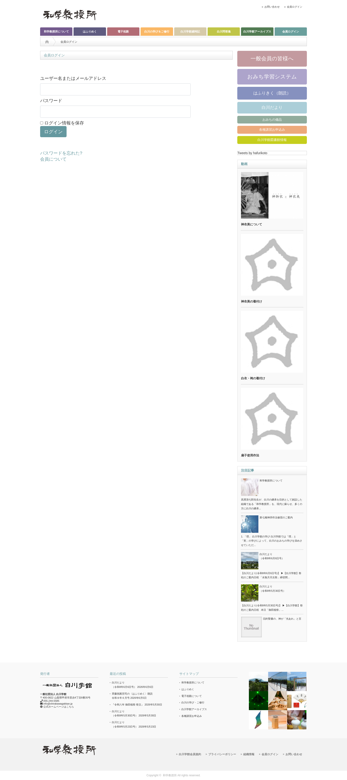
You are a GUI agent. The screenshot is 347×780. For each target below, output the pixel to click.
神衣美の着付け (251, 301)
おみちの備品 (272, 119)
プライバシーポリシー (222, 754)
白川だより (272, 107)
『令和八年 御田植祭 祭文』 (128, 704)
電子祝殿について (191, 696)
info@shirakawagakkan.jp (58, 703)
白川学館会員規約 (190, 754)
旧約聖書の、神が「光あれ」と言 (282, 618)
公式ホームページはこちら (58, 706)
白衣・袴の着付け (253, 378)
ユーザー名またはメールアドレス (73, 78)
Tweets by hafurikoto (252, 153)
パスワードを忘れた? (61, 153)
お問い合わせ (272, 6)
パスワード (51, 100)
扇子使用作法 (250, 455)
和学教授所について (56, 31)
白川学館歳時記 (190, 31)
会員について (53, 159)
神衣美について (251, 224)
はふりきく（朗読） (272, 93)
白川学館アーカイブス (257, 31)
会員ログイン (294, 6)
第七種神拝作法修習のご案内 (276, 517)
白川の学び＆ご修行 (156, 31)
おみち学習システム (272, 77)
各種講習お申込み (272, 129)
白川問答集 (224, 31)
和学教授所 (170, 775)
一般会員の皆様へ (272, 58)
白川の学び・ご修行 (192, 702)
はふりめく (90, 31)
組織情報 (248, 754)
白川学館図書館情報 (272, 140)
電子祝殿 (123, 31)
